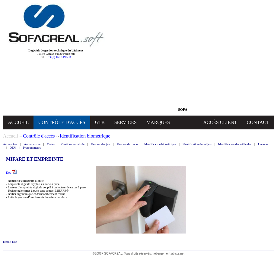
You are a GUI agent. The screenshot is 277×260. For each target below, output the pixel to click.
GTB (100, 122)
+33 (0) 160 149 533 (58, 57)
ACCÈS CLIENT (220, 122)
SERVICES (125, 122)
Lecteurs (263, 144)
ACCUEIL (18, 122)
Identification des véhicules (234, 144)
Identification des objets (197, 144)
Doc (11, 172)
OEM (13, 147)
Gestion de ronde (127, 144)
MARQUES (158, 122)
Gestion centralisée (72, 144)
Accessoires (10, 144)
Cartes (51, 144)
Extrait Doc (10, 241)
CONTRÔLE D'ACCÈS (61, 122)
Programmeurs (32, 147)
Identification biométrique (160, 144)
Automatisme (32, 144)
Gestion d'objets (100, 144)
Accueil (10, 135)
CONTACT (258, 122)
